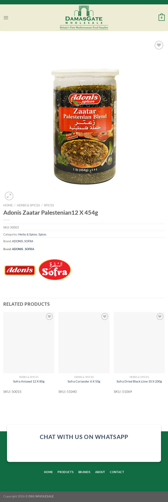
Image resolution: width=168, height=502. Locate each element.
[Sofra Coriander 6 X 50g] (83, 342)
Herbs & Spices (28, 205)
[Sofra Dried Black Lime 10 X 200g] (139, 342)
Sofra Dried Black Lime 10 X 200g (139, 381)
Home (8, 205)
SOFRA (28, 241)
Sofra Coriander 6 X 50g (84, 381)
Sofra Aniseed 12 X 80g (28, 381)
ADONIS (17, 241)
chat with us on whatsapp (84, 437)
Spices (49, 205)
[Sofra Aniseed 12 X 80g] (28, 342)
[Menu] (6, 17)
